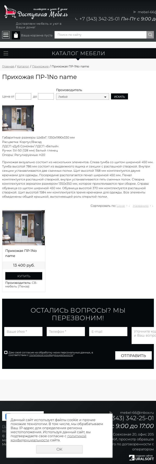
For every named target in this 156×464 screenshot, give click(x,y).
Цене (121, 206)
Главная (8, 66)
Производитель (69, 90)
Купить (23, 276)
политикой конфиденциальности (51, 355)
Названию (141, 206)
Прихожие (40, 66)
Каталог (23, 66)
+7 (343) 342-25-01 (99, 19)
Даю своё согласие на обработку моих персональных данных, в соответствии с (50, 353)
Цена (6, 96)
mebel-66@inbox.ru (137, 413)
